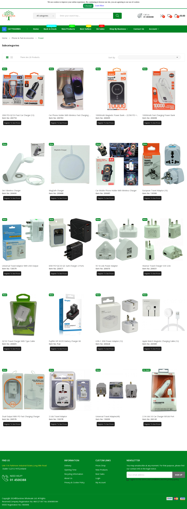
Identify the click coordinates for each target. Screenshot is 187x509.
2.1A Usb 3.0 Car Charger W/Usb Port (158, 416)
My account (100, 482)
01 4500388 (148, 17)
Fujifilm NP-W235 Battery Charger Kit (65, 341)
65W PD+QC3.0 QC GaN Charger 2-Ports (66, 266)
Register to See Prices (12, 123)
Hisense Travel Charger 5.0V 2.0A (156, 266)
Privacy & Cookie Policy (74, 482)
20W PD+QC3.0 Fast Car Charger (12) (18, 115)
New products (101, 470)
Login (97, 478)
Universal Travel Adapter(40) (108, 416)
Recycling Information (73, 474)
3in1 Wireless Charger (11, 190)
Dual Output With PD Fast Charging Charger (21, 416)
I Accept (88, 6)
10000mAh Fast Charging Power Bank (158, 115)
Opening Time (70, 470)
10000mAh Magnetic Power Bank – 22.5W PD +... (117, 115)
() (168, 16)
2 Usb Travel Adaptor (58, 416)
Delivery (67, 465)
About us (68, 478)
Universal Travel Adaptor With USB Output (20, 266)
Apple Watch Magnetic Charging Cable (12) (160, 341)
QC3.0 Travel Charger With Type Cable (18, 341)
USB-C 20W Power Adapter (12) (109, 341)
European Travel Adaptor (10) (155, 190)
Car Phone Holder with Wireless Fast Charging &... (70, 115)
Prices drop (100, 465)
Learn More (99, 6)
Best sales (99, 474)
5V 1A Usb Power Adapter (107, 266)
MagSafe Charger (56, 190)
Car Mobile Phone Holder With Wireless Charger (116, 190)
